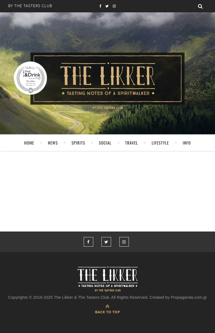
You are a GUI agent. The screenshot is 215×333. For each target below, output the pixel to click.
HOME (29, 143)
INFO (187, 143)
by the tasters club (30, 6)
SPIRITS (78, 143)
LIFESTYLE (160, 143)
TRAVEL (131, 143)
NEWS (53, 143)
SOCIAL (105, 143)
